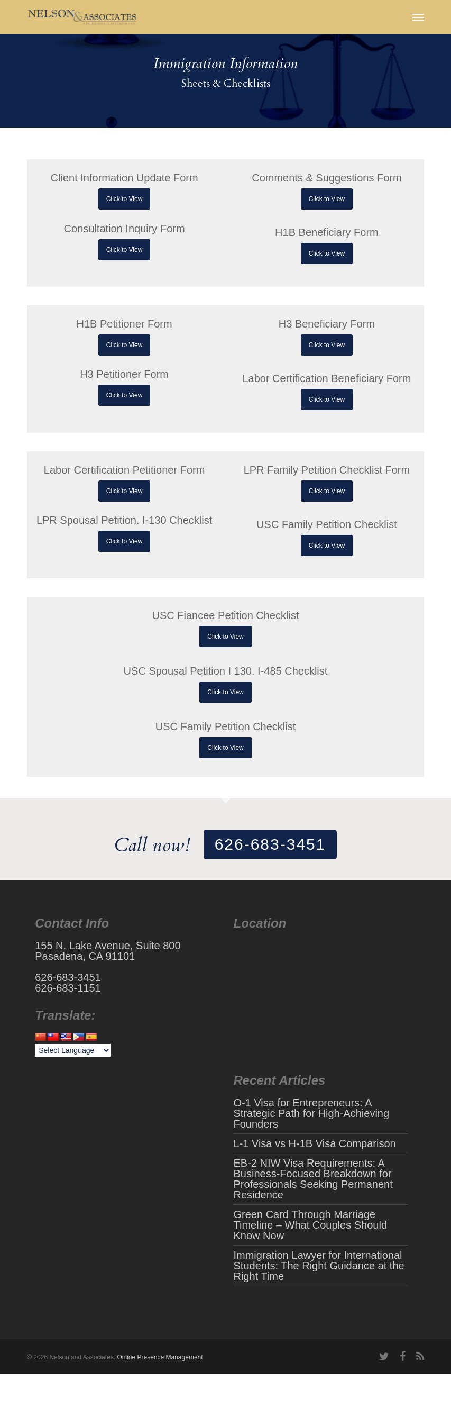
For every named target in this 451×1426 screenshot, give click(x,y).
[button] (418, 17)
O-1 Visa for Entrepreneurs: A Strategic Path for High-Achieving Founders (311, 1113)
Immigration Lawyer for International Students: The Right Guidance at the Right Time (318, 1265)
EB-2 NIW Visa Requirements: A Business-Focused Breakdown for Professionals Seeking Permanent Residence (312, 1179)
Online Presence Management (160, 1357)
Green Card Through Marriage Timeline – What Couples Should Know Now (310, 1225)
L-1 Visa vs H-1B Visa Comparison (314, 1143)
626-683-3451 (270, 844)
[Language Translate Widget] (73, 1050)
